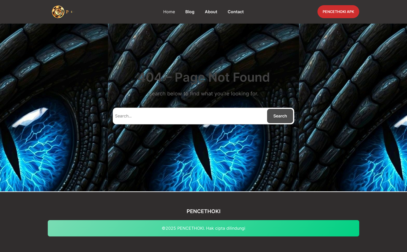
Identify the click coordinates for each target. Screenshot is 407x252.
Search (280, 115)
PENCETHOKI (204, 211)
